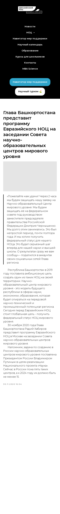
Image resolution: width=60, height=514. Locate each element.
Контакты (30, 62)
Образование (30, 50)
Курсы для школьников (30, 56)
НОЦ (29, 32)
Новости (30, 26)
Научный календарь (30, 44)
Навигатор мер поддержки (30, 38)
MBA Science (30, 68)
